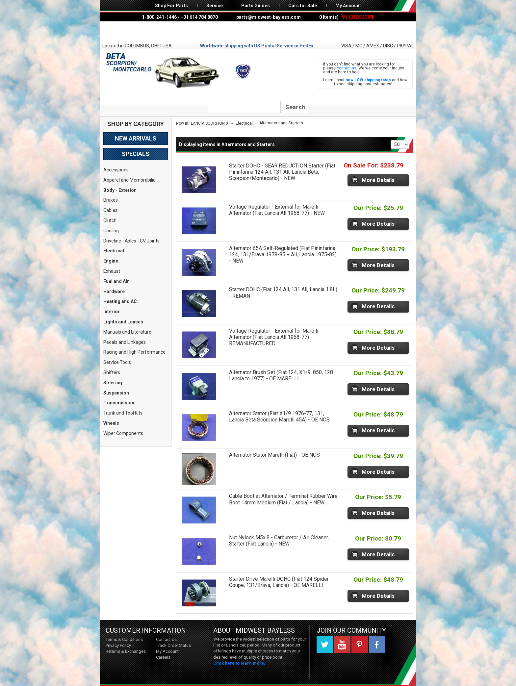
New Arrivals (135, 138)
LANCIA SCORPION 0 (209, 123)
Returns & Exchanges (126, 651)
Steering (112, 382)
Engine (110, 261)
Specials (135, 153)
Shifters (111, 372)
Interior (111, 311)
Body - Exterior (119, 190)
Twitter (325, 644)
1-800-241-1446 (159, 17)
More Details (378, 180)
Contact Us (166, 639)
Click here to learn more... (240, 663)
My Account (348, 5)
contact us (346, 68)
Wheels (111, 423)
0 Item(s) (346, 17)
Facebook (377, 644)
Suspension (116, 392)
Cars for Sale (302, 5)
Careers (163, 657)
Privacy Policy (118, 645)
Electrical (113, 250)
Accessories (116, 169)
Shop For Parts (171, 5)
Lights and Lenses (123, 321)
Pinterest (359, 644)
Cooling (111, 230)
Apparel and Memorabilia (129, 180)
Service (214, 5)
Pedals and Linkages (124, 342)
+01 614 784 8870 (199, 17)
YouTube (342, 644)
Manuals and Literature (127, 332)
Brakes (110, 200)
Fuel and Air (116, 281)
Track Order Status (173, 645)
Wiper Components (123, 433)
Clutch (109, 220)
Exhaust (111, 271)
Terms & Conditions (124, 639)
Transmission (118, 402)
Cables (110, 210)
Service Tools (117, 362)
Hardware (114, 291)
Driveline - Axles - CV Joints (131, 240)
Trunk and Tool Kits (122, 413)
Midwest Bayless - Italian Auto (258, 32)
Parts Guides (255, 5)
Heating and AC (120, 301)
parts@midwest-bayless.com (268, 17)
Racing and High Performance (134, 352)
